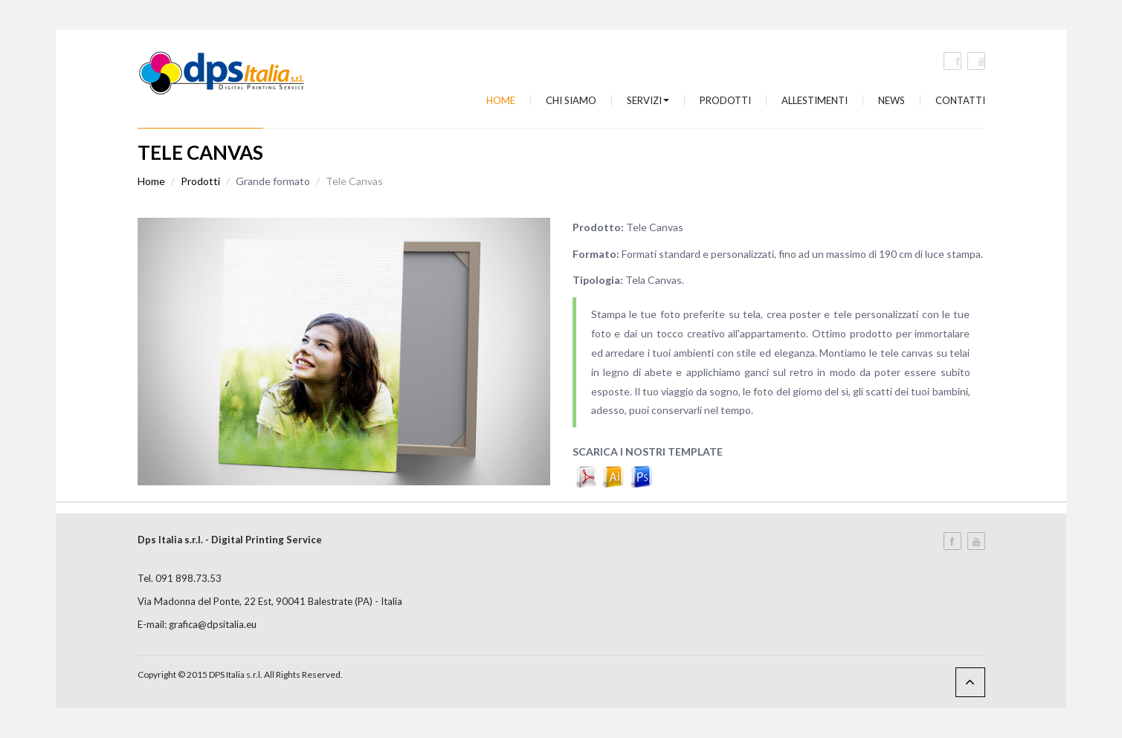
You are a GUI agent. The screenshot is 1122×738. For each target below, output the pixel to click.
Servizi (648, 100)
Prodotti (725, 100)
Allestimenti (814, 100)
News (891, 100)
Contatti (960, 100)
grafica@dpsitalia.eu (213, 624)
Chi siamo (571, 100)
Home (500, 100)
